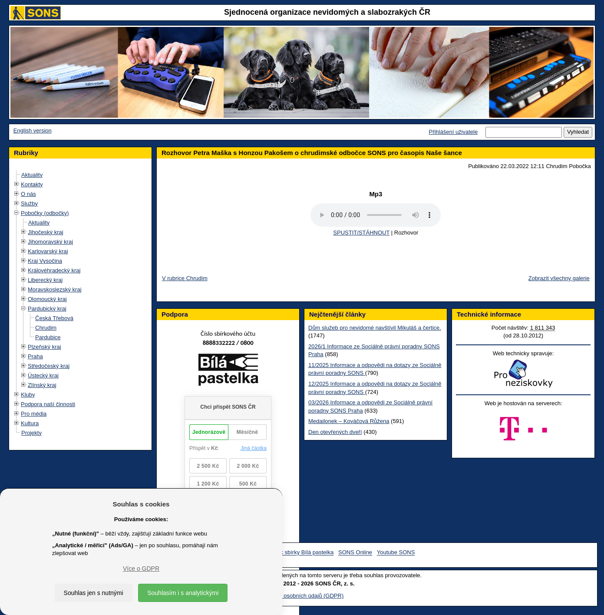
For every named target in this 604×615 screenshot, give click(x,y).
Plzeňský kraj (44, 347)
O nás (28, 194)
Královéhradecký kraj (54, 270)
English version (32, 130)
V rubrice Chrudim (185, 278)
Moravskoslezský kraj (55, 289)
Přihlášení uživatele (453, 132)
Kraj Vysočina (45, 261)
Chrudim (45, 327)
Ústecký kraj (43, 375)
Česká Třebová (54, 318)
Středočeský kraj (48, 366)
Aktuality (32, 175)
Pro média (33, 413)
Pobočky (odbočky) (45, 213)
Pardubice (48, 337)
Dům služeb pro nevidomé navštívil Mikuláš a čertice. (374, 327)
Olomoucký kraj (47, 299)
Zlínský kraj (42, 385)
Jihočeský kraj (45, 232)
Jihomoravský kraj (50, 241)
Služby (29, 203)
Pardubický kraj (47, 308)
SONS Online (355, 552)
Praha (35, 356)
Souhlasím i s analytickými (182, 592)
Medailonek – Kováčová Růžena (348, 421)
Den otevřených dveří (335, 432)
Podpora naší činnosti (48, 404)
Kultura (30, 423)
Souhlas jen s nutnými (93, 592)
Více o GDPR (141, 568)
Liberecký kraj (45, 280)
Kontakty (32, 184)
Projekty (31, 433)
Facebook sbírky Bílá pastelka (295, 552)
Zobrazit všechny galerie (559, 278)
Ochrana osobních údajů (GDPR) (302, 595)
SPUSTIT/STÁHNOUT (361, 232)
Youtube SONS (396, 552)
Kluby (28, 394)
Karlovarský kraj (48, 251)
